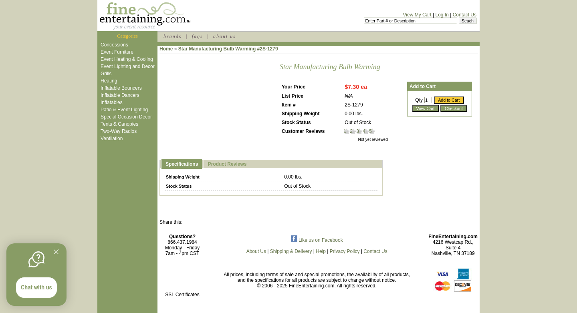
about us (224, 36)
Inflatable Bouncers (121, 88)
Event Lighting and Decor (128, 66)
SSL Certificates (182, 294)
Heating (109, 81)
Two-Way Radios (119, 131)
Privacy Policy (345, 251)
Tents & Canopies (119, 124)
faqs (197, 36)
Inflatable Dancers (120, 95)
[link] (182, 277)
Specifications (181, 164)
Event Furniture (117, 52)
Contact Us (464, 15)
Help (321, 251)
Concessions (114, 45)
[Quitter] (56, 251)
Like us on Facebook (317, 240)
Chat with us (36, 287)
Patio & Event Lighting (124, 109)
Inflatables (112, 102)
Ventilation (112, 138)
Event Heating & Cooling (127, 59)
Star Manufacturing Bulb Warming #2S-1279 (228, 49)
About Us (256, 251)
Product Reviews (227, 164)
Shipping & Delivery (291, 251)
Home (166, 49)
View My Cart (417, 15)
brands (172, 36)
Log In (441, 15)
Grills (106, 73)
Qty (419, 100)
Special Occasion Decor (126, 117)
